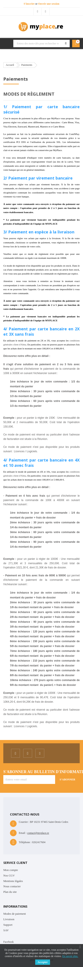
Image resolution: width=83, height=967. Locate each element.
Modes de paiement (14, 913)
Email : (23, 833)
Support (7, 924)
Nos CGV (9, 875)
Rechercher (65, 43)
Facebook (8, 941)
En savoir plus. (70, 956)
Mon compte (10, 870)
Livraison (8, 919)
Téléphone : (25, 842)
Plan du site (10, 891)
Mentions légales (13, 881)
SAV (6, 930)
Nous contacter (12, 886)
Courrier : (24, 821)
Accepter (43, 962)
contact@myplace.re (38, 833)
